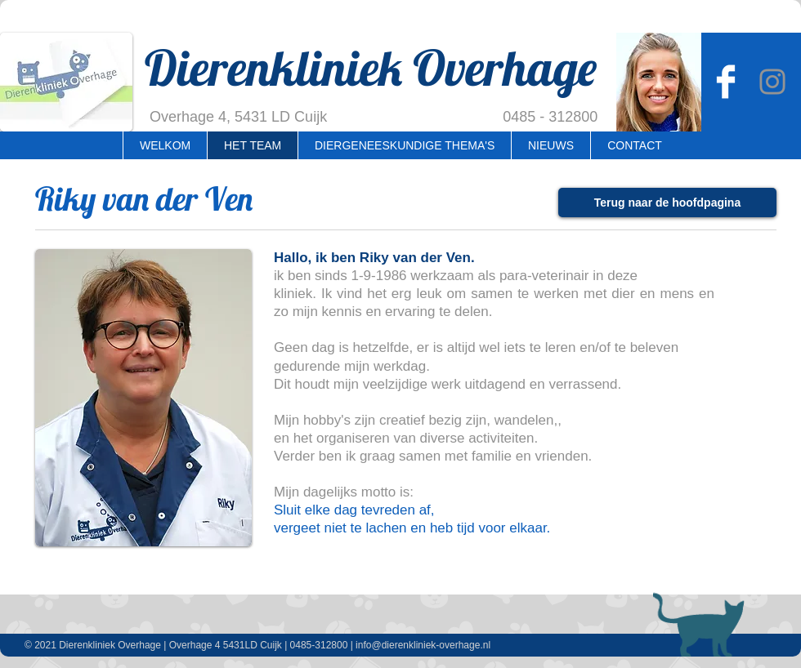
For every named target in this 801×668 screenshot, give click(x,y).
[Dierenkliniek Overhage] (726, 82)
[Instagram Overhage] (772, 82)
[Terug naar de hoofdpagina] (667, 202)
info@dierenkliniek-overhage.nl (423, 645)
